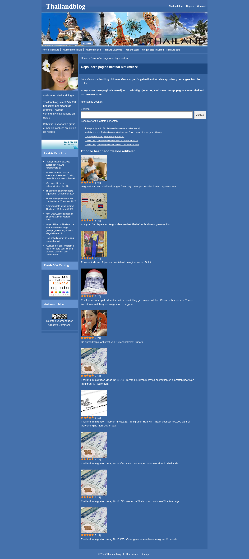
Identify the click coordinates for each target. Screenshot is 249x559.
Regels (190, 6)
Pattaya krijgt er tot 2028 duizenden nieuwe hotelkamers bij (58, 164)
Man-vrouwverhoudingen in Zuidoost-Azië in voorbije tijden (59, 216)
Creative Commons (59, 324)
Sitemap (144, 554)
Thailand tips (173, 49)
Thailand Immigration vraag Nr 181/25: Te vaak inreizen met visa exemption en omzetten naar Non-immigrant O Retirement (138, 381)
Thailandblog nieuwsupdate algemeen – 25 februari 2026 (111, 140)
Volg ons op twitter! (60, 144)
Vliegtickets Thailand (152, 49)
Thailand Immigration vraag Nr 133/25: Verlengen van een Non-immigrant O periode (129, 539)
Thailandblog (65, 6)
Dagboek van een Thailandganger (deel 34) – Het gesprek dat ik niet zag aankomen (129, 186)
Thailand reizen (93, 49)
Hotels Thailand (51, 49)
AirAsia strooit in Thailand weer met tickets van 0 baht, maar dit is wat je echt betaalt (60, 175)
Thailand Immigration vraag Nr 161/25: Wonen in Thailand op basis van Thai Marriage (130, 501)
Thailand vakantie (112, 49)
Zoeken (85, 108)
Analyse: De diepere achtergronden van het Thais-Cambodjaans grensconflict (125, 224)
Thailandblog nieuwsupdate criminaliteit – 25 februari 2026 (112, 144)
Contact (201, 6)
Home (84, 58)
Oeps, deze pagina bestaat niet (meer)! (109, 67)
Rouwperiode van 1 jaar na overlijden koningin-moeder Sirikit (116, 262)
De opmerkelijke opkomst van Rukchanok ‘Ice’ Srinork (112, 341)
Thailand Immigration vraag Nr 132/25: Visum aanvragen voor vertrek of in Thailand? (129, 463)
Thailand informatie (72, 49)
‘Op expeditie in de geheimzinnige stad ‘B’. (104, 136)
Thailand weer (131, 49)
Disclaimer (132, 554)
